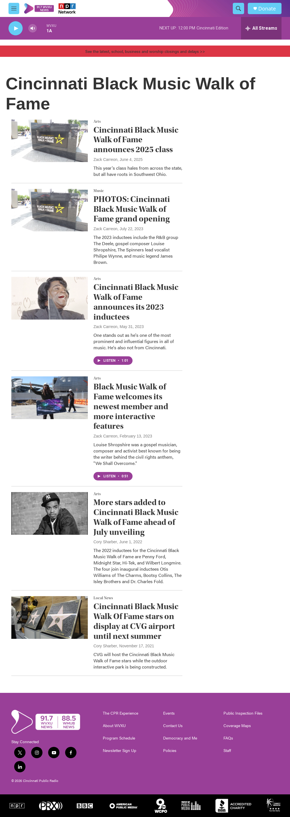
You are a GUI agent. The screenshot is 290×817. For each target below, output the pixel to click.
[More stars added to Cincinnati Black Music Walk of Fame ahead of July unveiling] (49, 513)
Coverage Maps (237, 725)
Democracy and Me (180, 738)
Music (98, 191)
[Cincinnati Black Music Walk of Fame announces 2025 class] (49, 141)
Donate (267, 9)
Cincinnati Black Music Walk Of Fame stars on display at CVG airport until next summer (135, 621)
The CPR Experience (120, 713)
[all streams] (261, 28)
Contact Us (173, 725)
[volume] (32, 28)
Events (169, 713)
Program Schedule (119, 738)
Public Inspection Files (243, 713)
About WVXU (114, 725)
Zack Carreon (105, 159)
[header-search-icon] (238, 8)
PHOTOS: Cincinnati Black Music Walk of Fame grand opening (131, 209)
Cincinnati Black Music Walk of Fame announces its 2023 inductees (135, 302)
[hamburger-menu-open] (13, 8)
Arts (97, 121)
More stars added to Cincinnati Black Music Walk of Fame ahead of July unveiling (135, 517)
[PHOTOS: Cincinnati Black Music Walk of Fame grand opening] (49, 210)
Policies (169, 750)
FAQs (228, 738)
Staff (227, 750)
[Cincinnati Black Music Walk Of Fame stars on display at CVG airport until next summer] (49, 617)
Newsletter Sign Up (119, 750)
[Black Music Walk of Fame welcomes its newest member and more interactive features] (49, 397)
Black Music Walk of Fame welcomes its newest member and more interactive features (130, 406)
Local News (103, 598)
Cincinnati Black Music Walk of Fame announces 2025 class (135, 140)
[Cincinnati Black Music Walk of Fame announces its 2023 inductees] (49, 298)
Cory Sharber (105, 542)
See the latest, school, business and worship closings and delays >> (145, 51)
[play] (15, 28)
